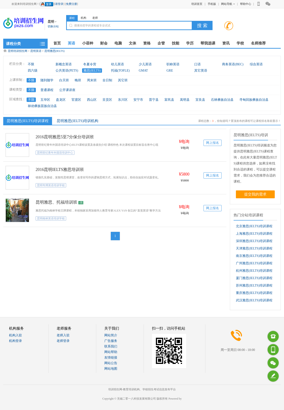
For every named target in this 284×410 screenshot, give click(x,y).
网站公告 (110, 363)
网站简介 (110, 335)
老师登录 (63, 341)
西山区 (92, 99)
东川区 (123, 99)
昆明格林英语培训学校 (51, 218)
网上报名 (212, 143)
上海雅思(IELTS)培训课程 (254, 233)
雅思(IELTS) (92, 70)
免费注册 (71, 4)
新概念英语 (64, 64)
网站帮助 (110, 352)
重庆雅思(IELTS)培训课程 (254, 293)
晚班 (78, 80)
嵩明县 (185, 99)
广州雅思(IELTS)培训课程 (254, 263)
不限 (31, 64)
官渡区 (76, 99)
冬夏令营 (89, 64)
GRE (170, 70)
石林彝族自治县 (222, 99)
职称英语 (173, 64)
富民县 (169, 99)
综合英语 (256, 64)
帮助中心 (245, 4)
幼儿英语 (117, 64)
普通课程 (46, 90)
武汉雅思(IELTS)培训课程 (254, 300)
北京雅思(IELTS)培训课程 (254, 226)
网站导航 (228, 4)
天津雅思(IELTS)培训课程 (254, 248)
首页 (57, 43)
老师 (95, 17)
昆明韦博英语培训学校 (51, 185)
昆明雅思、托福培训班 (56, 202)
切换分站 (53, 26)
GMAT (143, 70)
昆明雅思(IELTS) (54, 51)
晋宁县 (154, 99)
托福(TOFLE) (120, 70)
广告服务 (110, 341)
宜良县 (200, 99)
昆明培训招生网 (17, 51)
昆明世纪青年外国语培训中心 (55, 152)
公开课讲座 (67, 90)
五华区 (45, 99)
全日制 (107, 80)
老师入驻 (63, 335)
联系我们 (110, 346)
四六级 (32, 70)
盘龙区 (61, 99)
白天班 (64, 80)
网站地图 (110, 368)
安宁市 (138, 99)
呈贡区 (107, 99)
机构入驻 (15, 335)
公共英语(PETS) (67, 70)
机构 (83, 17)
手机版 (212, 4)
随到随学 (46, 80)
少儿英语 (145, 64)
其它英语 (200, 70)
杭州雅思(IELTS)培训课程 (254, 270)
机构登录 (15, 341)
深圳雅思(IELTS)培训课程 (254, 241)
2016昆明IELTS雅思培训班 (60, 169)
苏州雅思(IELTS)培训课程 (254, 285)
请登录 (59, 4)
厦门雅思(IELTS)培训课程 (254, 278)
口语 (197, 64)
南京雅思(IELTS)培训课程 (254, 256)
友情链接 (110, 357)
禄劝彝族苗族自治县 (42, 106)
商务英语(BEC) (233, 64)
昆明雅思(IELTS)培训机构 (78, 121)
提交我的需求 (255, 194)
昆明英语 (35, 51)
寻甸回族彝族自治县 (254, 99)
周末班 (92, 80)
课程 (72, 18)
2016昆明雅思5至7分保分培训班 (65, 137)
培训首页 (196, 4)
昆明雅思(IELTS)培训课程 (27, 120)
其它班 (123, 80)
